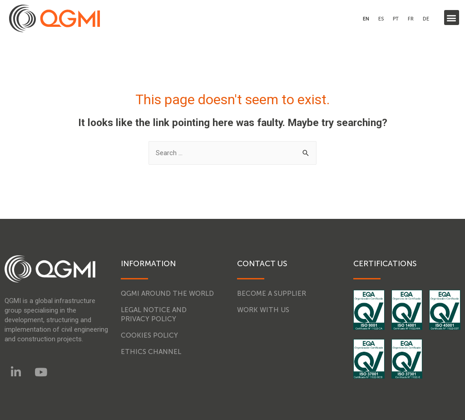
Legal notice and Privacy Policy (154, 314)
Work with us (263, 310)
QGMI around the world (167, 293)
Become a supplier (271, 293)
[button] (451, 17)
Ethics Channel (151, 352)
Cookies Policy (149, 335)
